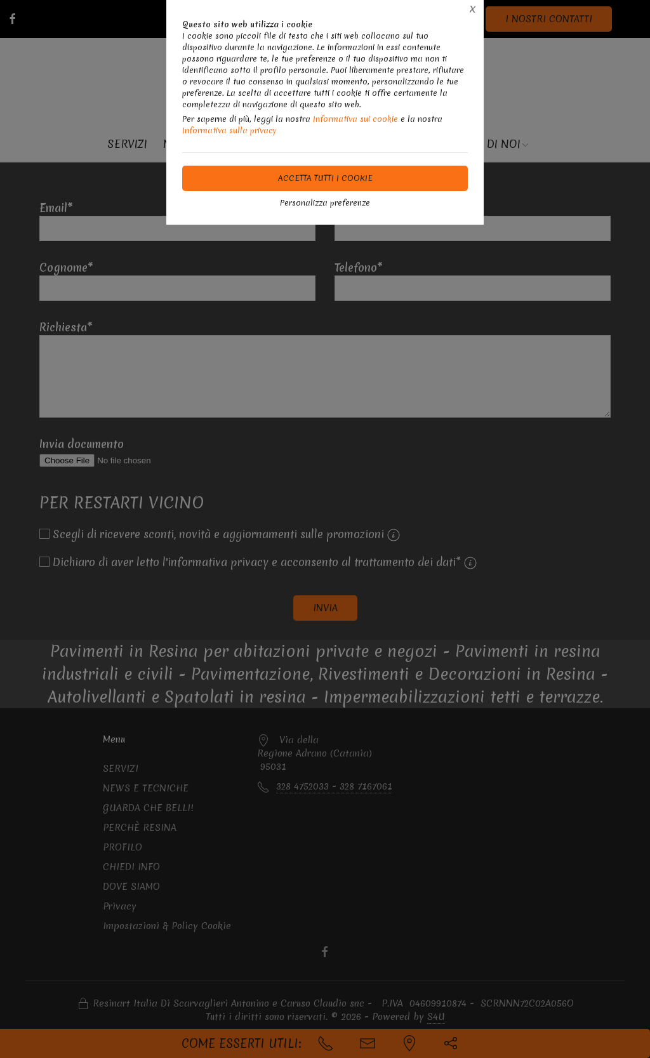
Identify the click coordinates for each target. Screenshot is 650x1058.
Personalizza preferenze (325, 202)
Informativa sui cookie (355, 119)
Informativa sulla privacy (229, 130)
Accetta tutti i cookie (325, 178)
